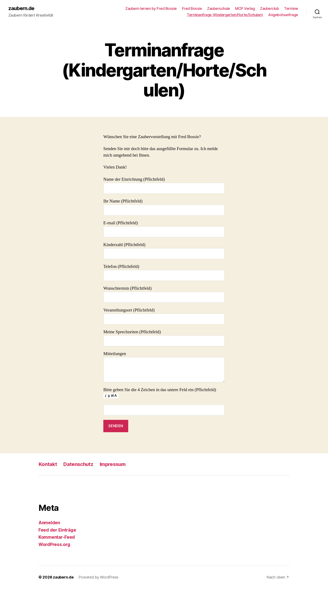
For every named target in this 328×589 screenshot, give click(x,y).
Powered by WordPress (98, 577)
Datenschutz (78, 464)
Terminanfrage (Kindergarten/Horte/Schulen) (225, 15)
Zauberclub (269, 8)
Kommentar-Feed (56, 537)
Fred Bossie (192, 8)
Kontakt (47, 464)
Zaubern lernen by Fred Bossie (151, 8)
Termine (291, 8)
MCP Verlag (245, 8)
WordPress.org (54, 544)
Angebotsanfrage (283, 15)
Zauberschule (218, 8)
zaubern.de (21, 8)
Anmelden (49, 522)
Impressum (113, 464)
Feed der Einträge (57, 530)
